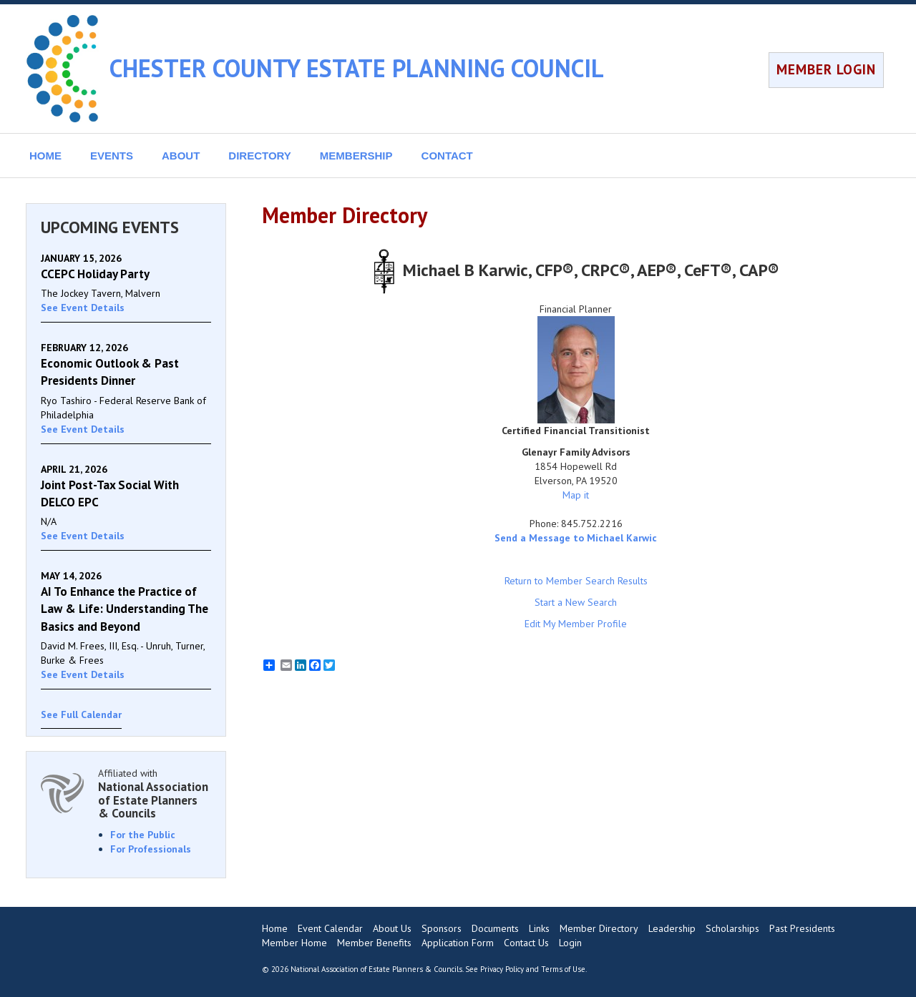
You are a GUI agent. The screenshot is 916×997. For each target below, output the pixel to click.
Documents (495, 928)
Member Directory (599, 928)
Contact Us (526, 942)
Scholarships (732, 928)
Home (275, 928)
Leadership (672, 928)
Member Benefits (374, 942)
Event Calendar (330, 928)
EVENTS (111, 155)
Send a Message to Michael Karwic (575, 537)
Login (570, 942)
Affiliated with (154, 793)
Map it (575, 494)
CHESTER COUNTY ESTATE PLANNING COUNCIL (356, 68)
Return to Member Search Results (576, 580)
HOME (45, 155)
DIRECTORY (259, 155)
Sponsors (442, 928)
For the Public (142, 834)
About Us (392, 928)
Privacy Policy (502, 969)
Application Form (458, 942)
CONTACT (447, 155)
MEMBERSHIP (356, 155)
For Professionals (150, 849)
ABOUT (181, 155)
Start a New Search (576, 602)
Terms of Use (563, 969)
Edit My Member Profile (576, 623)
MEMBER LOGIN (826, 69)
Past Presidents (802, 928)
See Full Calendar (81, 714)
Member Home (294, 942)
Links (539, 928)
